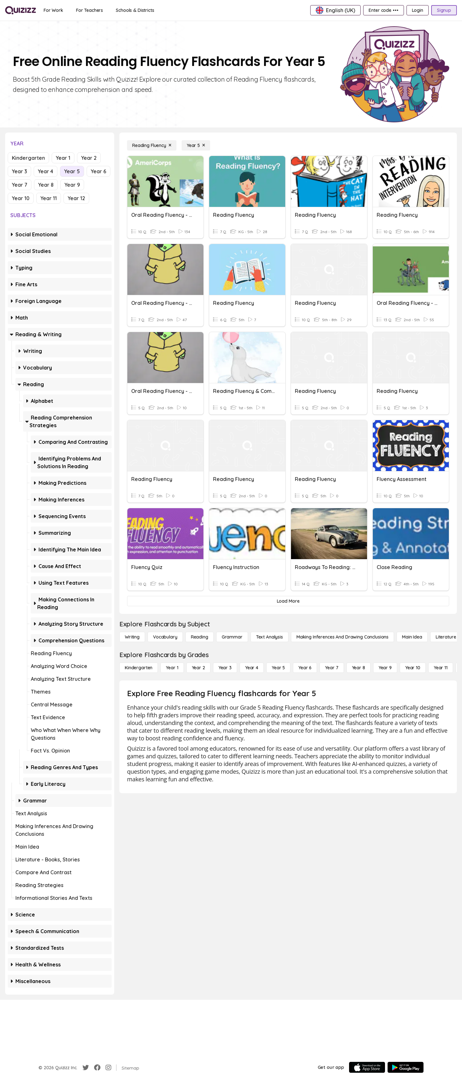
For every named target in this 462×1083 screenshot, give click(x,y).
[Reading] (199, 637)
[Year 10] (413, 668)
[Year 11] (440, 668)
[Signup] (444, 10)
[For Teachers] (89, 10)
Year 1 (63, 158)
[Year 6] (305, 668)
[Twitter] (85, 1068)
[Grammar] (232, 637)
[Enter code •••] (383, 10)
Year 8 (46, 185)
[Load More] (288, 601)
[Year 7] (332, 668)
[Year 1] (172, 668)
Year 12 (76, 198)
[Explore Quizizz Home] (20, 10)
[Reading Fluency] (151, 145)
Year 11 (48, 198)
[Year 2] (198, 668)
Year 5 (72, 171)
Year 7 (19, 185)
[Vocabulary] (165, 637)
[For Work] (53, 10)
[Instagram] (108, 1068)
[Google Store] (406, 1067)
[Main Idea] (412, 637)
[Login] (417, 10)
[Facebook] (97, 1068)
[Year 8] (358, 668)
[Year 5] (196, 145)
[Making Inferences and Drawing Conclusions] (342, 637)
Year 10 (21, 198)
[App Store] (367, 1067)
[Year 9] (385, 668)
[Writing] (132, 637)
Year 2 (89, 158)
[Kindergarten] (138, 668)
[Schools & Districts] (135, 10)
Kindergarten (28, 158)
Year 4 (45, 171)
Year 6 (98, 171)
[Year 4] (252, 668)
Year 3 (19, 171)
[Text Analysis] (269, 637)
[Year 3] (225, 668)
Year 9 (72, 185)
